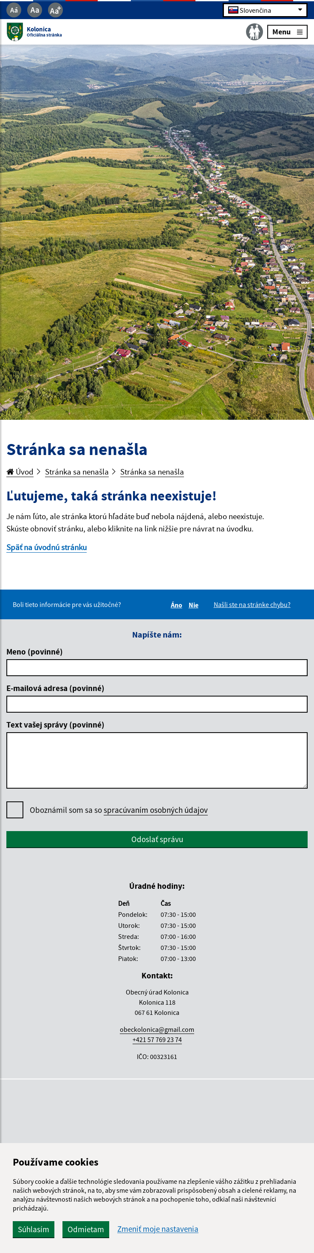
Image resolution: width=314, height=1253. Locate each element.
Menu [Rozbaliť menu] (287, 32)
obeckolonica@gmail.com (157, 1029)
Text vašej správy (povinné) (55, 724)
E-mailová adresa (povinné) (55, 688)
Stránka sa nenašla (77, 471)
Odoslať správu (157, 839)
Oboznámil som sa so (119, 810)
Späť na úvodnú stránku (46, 547)
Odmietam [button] (86, 1229)
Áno (178, 605)
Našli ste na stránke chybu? (252, 604)
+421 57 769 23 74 (157, 1039)
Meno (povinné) (34, 651)
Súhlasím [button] (33, 1229)
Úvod (20, 471)
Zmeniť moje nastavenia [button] (157, 1229)
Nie (195, 605)
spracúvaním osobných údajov (156, 810)
